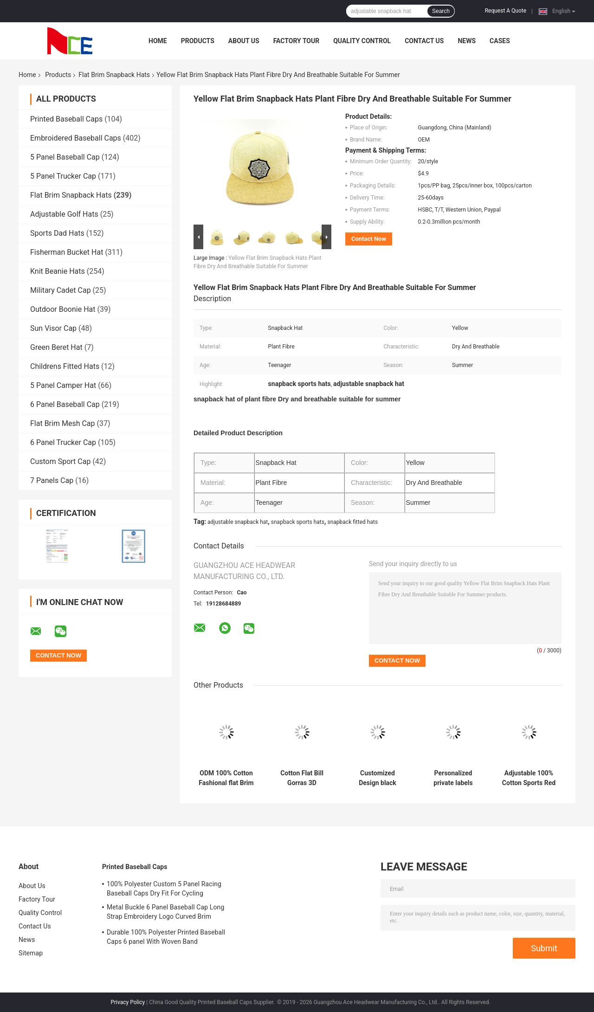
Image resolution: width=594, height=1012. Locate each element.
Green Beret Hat (56, 347)
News (467, 41)
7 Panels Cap (51, 480)
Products (197, 41)
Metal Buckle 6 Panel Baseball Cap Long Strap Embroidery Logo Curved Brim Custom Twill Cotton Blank (165, 913)
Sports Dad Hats (57, 233)
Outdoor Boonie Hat (62, 309)
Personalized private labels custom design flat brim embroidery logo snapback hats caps (453, 778)
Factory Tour (296, 41)
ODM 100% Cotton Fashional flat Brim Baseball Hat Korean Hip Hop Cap (226, 778)
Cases (500, 41)
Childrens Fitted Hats (64, 366)
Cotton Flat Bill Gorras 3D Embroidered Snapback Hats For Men (301, 778)
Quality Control (362, 41)
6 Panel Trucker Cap (63, 442)
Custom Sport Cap (60, 461)
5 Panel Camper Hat (63, 385)
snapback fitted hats (353, 522)
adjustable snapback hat (237, 522)
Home (157, 41)
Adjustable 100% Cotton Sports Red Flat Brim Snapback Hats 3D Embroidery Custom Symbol (528, 778)
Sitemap (31, 953)
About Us (243, 41)
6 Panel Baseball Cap (65, 404)
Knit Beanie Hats (57, 271)
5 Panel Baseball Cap (65, 157)
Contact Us (424, 41)
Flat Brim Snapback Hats (114, 74)
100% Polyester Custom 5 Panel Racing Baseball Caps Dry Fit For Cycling (164, 888)
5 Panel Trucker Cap (63, 176)
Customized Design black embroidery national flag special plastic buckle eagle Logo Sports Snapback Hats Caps (377, 778)
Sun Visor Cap (53, 328)
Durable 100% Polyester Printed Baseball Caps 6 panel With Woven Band (166, 936)
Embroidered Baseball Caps (75, 138)
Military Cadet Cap (60, 290)
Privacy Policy (127, 1002)
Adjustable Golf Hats (64, 214)
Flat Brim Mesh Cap (62, 423)
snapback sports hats (297, 522)
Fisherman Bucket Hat (66, 252)
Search (441, 11)
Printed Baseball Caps (66, 119)
